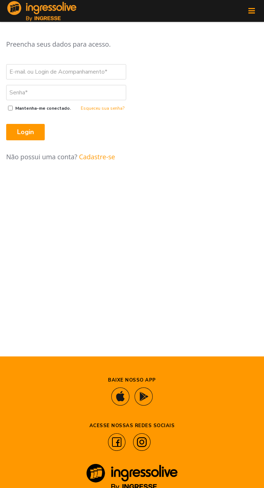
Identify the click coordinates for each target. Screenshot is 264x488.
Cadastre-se (97, 156)
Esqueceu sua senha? (102, 108)
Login (25, 132)
